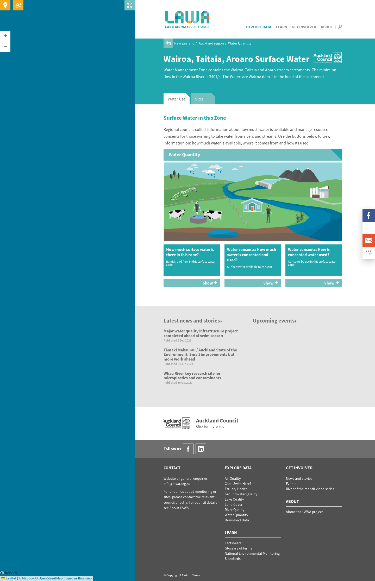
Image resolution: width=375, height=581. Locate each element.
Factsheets (233, 543)
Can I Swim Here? (238, 483)
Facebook (368, 215)
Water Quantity (240, 43)
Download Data (237, 520)
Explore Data (258, 26)
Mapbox (8, 572)
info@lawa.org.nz (177, 483)
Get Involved (304, 26)
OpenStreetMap (51, 578)
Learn (281, 26)
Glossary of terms (238, 548)
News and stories (299, 478)
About (327, 26)
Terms (196, 575)
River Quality (235, 509)
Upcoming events (275, 320)
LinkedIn (368, 228)
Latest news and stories (193, 320)
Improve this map (78, 578)
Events (291, 483)
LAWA (188, 19)
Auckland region (211, 43)
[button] (5, 36)
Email (368, 240)
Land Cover (233, 504)
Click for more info (210, 426)
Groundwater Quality (241, 494)
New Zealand (184, 43)
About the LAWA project (304, 511)
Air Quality (233, 478)
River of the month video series (310, 489)
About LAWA (179, 508)
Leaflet (8, 578)
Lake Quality (234, 499)
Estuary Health (236, 489)
